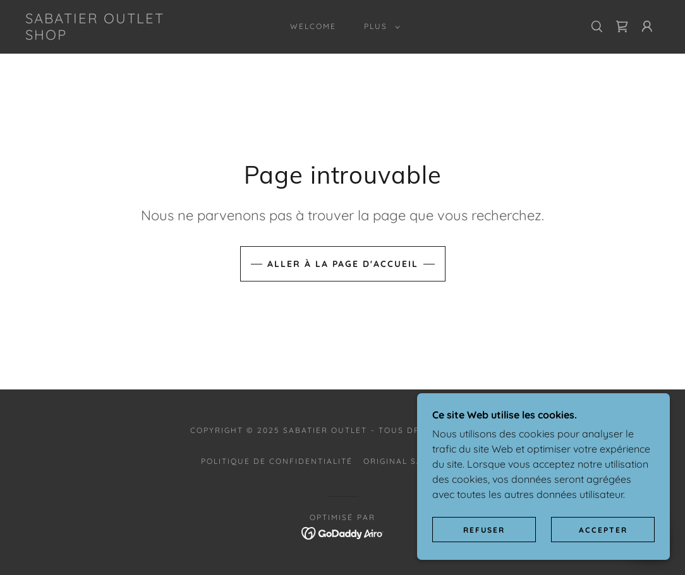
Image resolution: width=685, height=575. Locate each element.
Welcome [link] (313, 26)
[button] (379, 26)
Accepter (603, 530)
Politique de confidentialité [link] (277, 461)
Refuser (484, 530)
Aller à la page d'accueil (342, 264)
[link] (110, 36)
